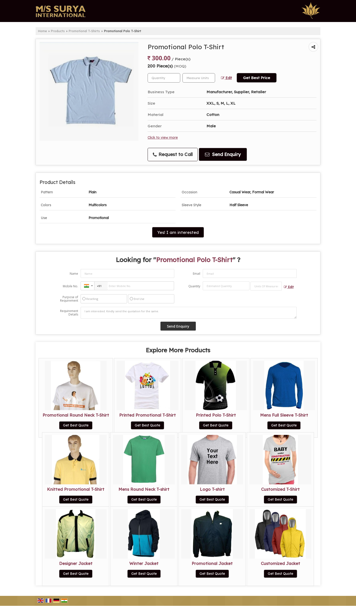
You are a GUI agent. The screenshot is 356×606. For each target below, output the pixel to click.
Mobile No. (70, 286)
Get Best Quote (76, 425)
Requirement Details (69, 312)
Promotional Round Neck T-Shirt (76, 415)
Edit (226, 78)
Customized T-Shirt (280, 489)
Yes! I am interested (178, 232)
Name (74, 273)
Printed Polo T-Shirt (216, 415)
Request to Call (173, 154)
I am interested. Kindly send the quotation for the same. (189, 313)
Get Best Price (256, 77)
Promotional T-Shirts (84, 31)
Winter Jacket (143, 563)
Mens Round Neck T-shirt (143, 489)
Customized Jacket (280, 563)
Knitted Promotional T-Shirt (75, 489)
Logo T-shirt (212, 489)
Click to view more (163, 137)
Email (196, 273)
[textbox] (198, 78)
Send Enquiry (223, 154)
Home (42, 31)
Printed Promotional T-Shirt (147, 415)
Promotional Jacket (212, 563)
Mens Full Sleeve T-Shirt (284, 415)
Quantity (194, 286)
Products (58, 31)
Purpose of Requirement (69, 298)
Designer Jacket (75, 563)
